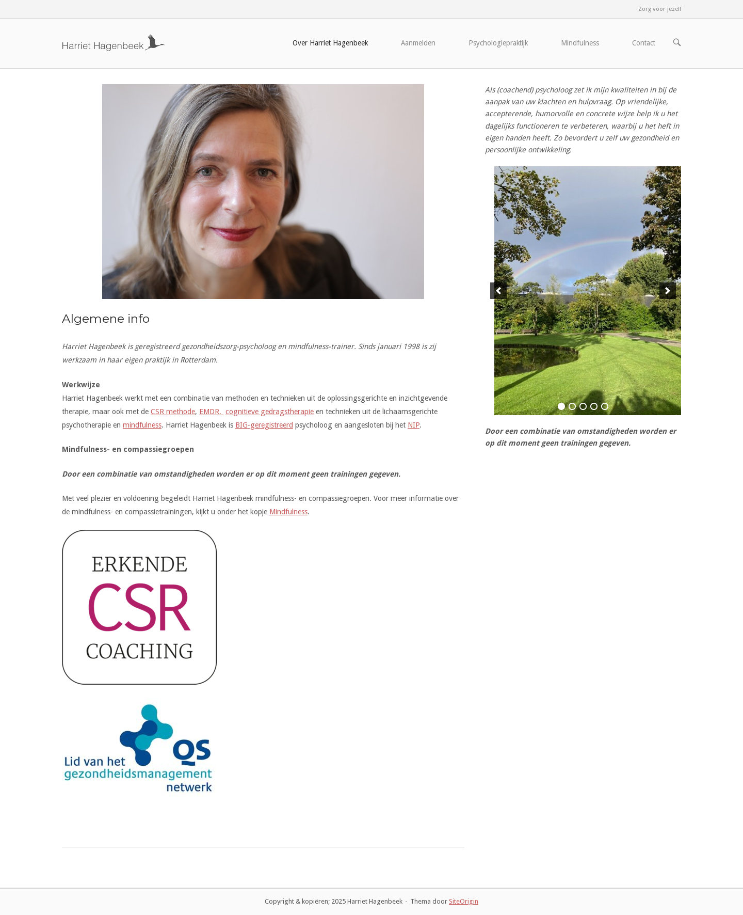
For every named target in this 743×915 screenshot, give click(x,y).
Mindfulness (580, 43)
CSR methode (173, 411)
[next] (667, 290)
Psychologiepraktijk (498, 43)
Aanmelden (418, 43)
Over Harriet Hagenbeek (330, 43)
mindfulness (142, 425)
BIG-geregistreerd (264, 425)
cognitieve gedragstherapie (269, 411)
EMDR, (211, 411)
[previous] (498, 290)
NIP (413, 425)
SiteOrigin (463, 901)
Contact (643, 43)
